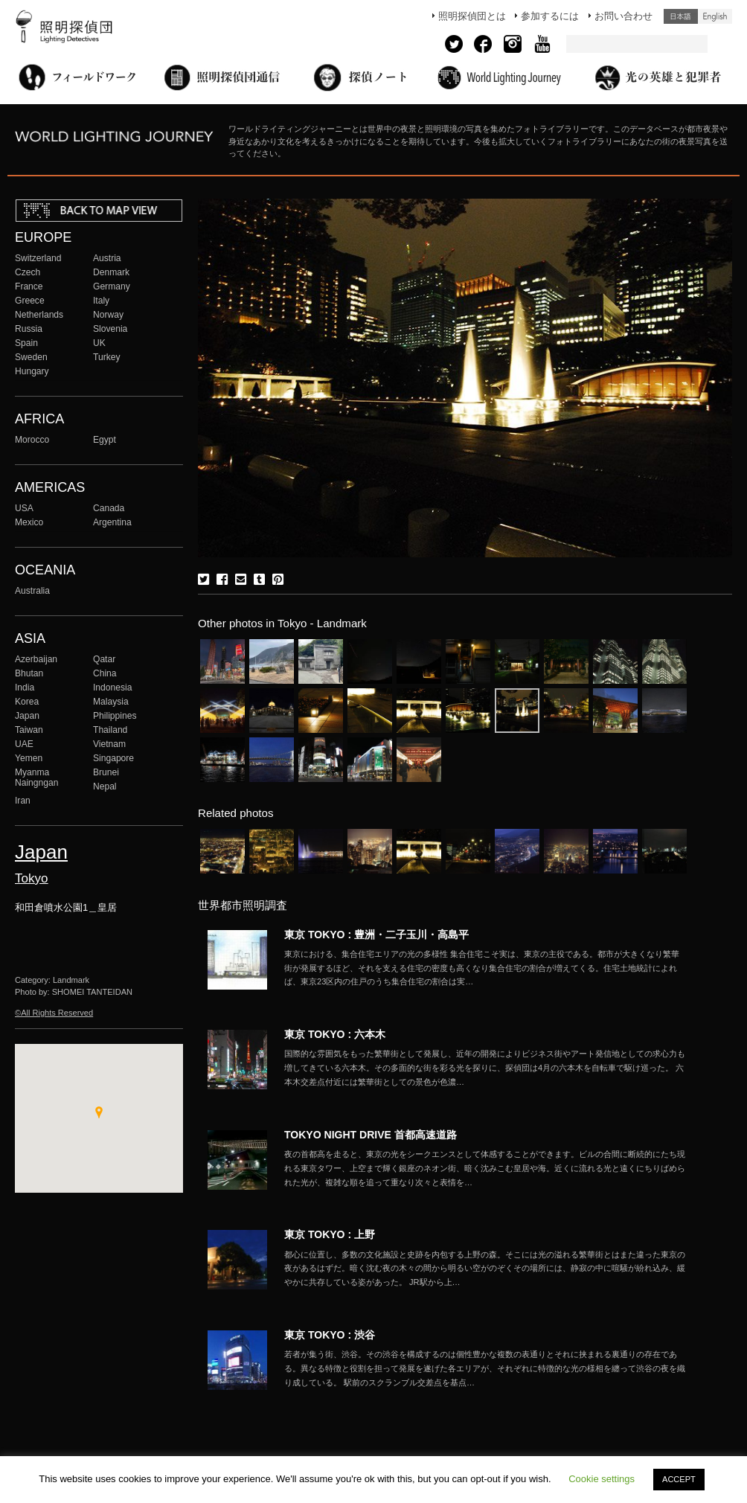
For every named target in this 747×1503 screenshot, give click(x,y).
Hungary (32, 371)
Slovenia (110, 329)
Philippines (114, 716)
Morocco (32, 440)
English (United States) (715, 16)
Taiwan (29, 730)
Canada (108, 508)
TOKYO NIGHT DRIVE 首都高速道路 (370, 1135)
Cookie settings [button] (601, 1478)
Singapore (113, 758)
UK (99, 343)
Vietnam (109, 744)
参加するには (550, 16)
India (24, 687)
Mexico (29, 522)
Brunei (106, 772)
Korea (27, 701)
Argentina (112, 522)
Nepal (105, 786)
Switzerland (38, 258)
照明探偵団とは (472, 16)
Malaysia (111, 701)
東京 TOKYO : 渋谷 (329, 1335)
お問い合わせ (623, 16)
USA (24, 508)
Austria (107, 258)
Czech (27, 272)
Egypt (104, 440)
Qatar (104, 659)
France (29, 286)
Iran (23, 800)
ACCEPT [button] (679, 1479)
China (105, 673)
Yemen (28, 758)
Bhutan (29, 673)
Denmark (111, 272)
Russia (28, 329)
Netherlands (39, 315)
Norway (108, 315)
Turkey (106, 357)
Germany (111, 286)
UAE (24, 744)
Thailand (110, 730)
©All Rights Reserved (54, 1012)
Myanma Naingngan (36, 777)
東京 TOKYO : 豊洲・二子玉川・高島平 (376, 934)
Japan (27, 716)
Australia (32, 591)
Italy (101, 300)
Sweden (31, 357)
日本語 (681, 16)
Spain (26, 343)
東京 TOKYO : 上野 (329, 1234)
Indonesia (112, 687)
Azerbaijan (36, 659)
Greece (30, 300)
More (485, 968)
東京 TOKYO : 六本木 (334, 1034)
